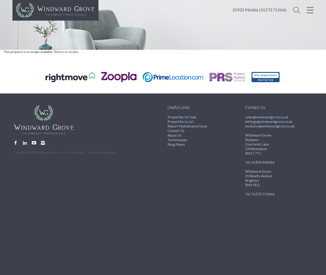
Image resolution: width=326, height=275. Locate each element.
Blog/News (176, 144)
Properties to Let (181, 122)
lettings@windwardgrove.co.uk (268, 122)
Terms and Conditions (102, 152)
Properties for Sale (182, 117)
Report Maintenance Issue (187, 126)
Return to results (66, 52)
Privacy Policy (75, 152)
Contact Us (176, 131)
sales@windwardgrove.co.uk (266, 117)
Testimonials (177, 140)
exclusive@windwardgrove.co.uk (270, 126)
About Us (175, 135)
